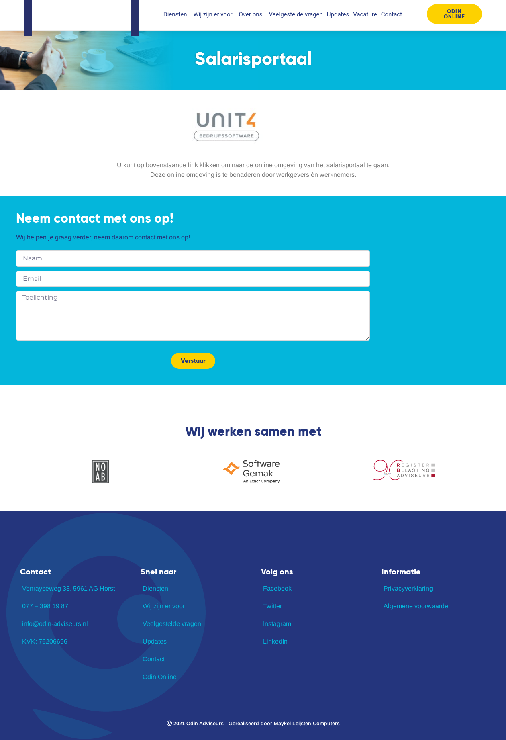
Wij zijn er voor (214, 14)
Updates (338, 14)
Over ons (252, 14)
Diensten (176, 14)
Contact (391, 14)
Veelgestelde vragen (295, 14)
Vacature (365, 14)
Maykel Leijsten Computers (307, 723)
